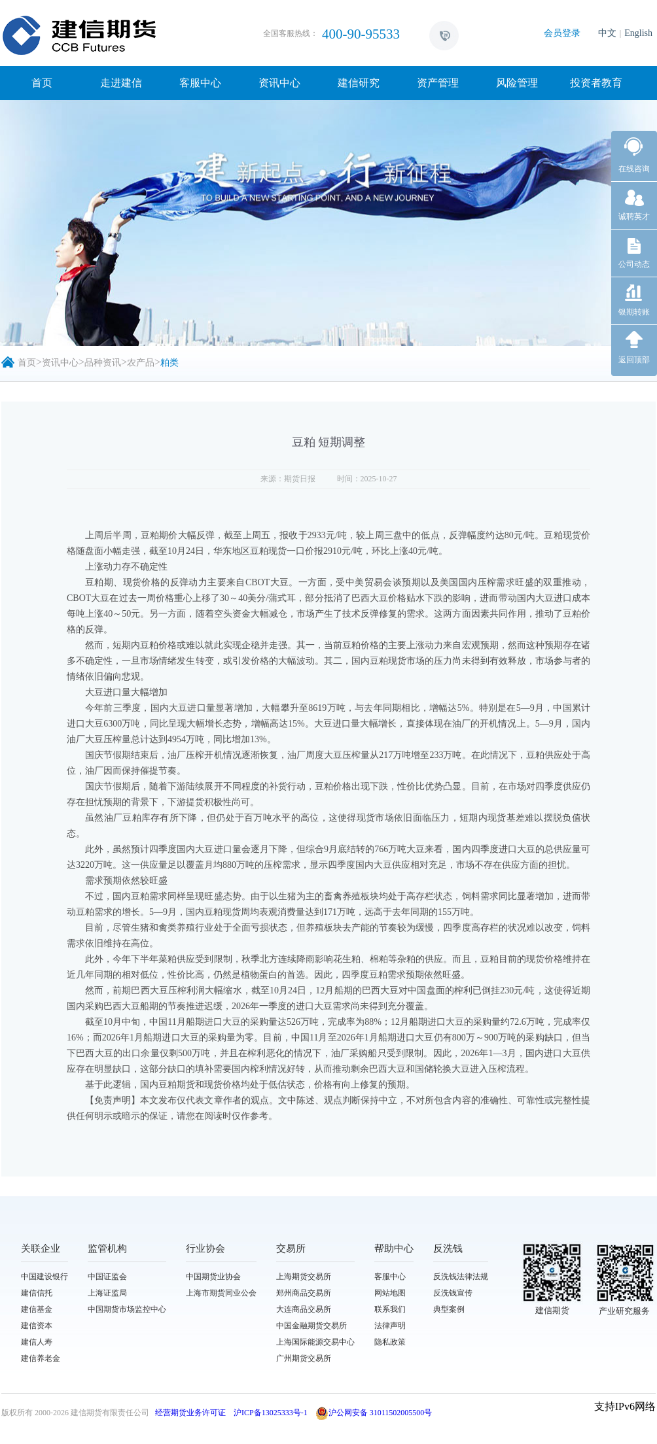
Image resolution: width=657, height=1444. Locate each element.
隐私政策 (390, 1342)
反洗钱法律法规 (460, 1276)
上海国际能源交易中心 (315, 1342)
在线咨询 (634, 168)
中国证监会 (107, 1276)
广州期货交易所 (303, 1358)
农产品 (140, 363)
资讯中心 (279, 82)
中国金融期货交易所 (311, 1325)
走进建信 (121, 82)
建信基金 (36, 1309)
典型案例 (449, 1309)
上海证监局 (107, 1293)
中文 (607, 33)
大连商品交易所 (303, 1309)
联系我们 (390, 1309)
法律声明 (390, 1325)
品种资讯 (102, 363)
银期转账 (634, 312)
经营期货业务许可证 (190, 1412)
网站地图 (390, 1293)
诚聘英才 (634, 216)
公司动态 (634, 264)
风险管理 (517, 82)
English (638, 33)
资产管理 (438, 82)
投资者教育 (596, 82)
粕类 (169, 363)
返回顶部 (634, 359)
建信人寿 (36, 1342)
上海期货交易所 (303, 1276)
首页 (41, 82)
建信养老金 (40, 1358)
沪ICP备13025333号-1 (271, 1412)
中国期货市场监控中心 (127, 1309)
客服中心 (200, 82)
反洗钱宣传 (452, 1293)
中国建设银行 (44, 1276)
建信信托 (36, 1293)
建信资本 (36, 1325)
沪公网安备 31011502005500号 (374, 1412)
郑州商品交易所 (303, 1293)
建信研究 (359, 82)
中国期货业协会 (213, 1276)
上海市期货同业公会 (221, 1293)
